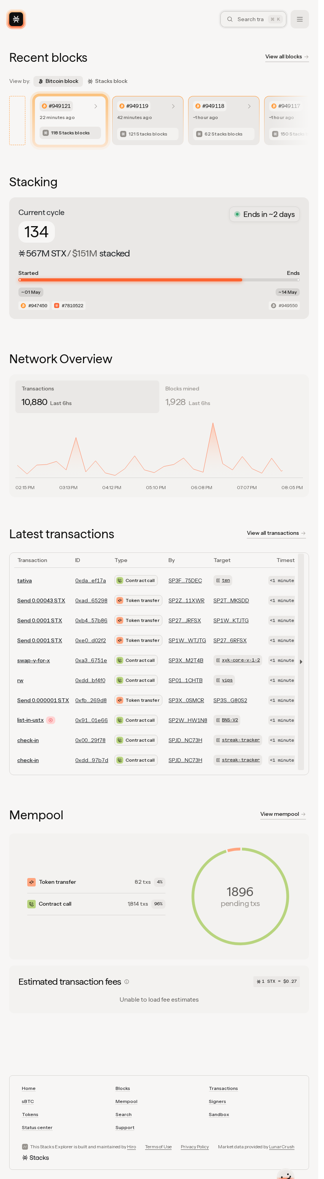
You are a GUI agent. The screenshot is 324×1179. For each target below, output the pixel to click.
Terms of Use (158, 1146)
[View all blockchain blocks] (287, 57)
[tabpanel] (159, 453)
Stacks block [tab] (107, 81)
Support (125, 1127)
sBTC (28, 1101)
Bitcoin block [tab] (58, 81)
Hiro (131, 1146)
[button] (299, 662)
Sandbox (219, 1114)
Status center (37, 1127)
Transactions (223, 1088)
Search (124, 1114)
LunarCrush (281, 1146)
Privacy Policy (195, 1146)
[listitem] (70, 120)
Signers (217, 1101)
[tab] (87, 396)
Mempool (126, 1101)
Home (29, 1088)
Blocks (123, 1088)
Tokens (30, 1114)
